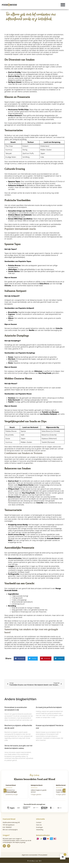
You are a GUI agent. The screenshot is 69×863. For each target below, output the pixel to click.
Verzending (39, 830)
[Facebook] (4, 845)
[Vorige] (4, 791)
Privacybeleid (43, 855)
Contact (38, 822)
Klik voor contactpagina (10, 830)
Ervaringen (39, 827)
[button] (63, 4)
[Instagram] (8, 845)
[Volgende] (65, 791)
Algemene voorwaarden (29, 855)
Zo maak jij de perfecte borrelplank (49, 707)
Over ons (39, 825)
